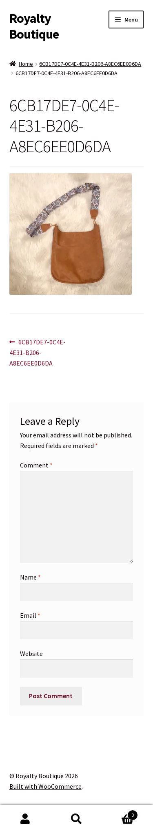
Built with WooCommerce (45, 786)
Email (30, 615)
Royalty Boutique (34, 26)
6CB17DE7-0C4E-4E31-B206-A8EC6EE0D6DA (90, 63)
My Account (25, 819)
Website (31, 653)
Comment (36, 465)
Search (76, 819)
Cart (120, 813)
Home (26, 63)
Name (30, 577)
